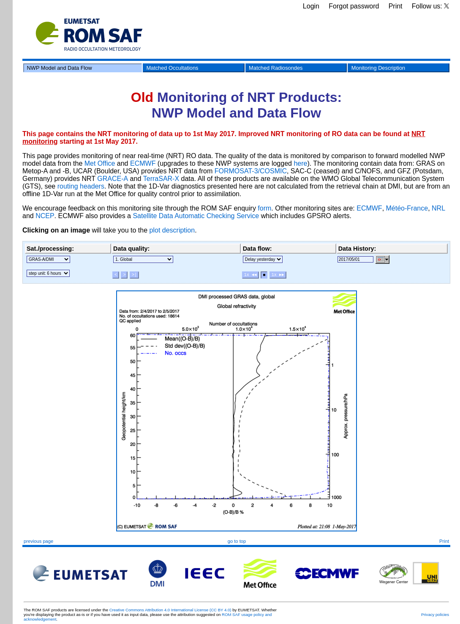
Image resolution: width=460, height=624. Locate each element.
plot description (172, 230)
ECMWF (142, 163)
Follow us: (430, 6)
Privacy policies (435, 614)
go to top (237, 541)
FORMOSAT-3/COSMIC (251, 171)
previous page (38, 541)
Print (396, 6)
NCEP (44, 215)
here (300, 163)
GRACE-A (112, 178)
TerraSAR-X (161, 178)
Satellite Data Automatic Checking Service (196, 215)
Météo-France (407, 208)
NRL (438, 208)
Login (311, 6)
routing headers (80, 186)
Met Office (99, 163)
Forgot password (354, 6)
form (264, 208)
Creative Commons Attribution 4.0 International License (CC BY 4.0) (170, 610)
